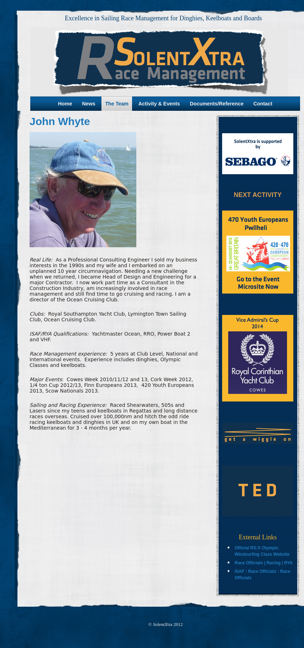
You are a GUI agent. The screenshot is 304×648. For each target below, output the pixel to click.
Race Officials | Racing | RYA (264, 562)
